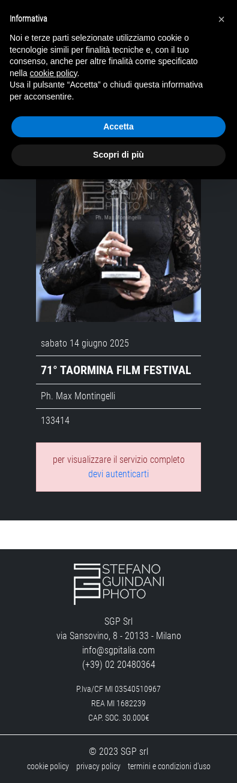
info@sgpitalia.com (118, 650)
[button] (221, 19)
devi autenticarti (118, 474)
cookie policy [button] (53, 73)
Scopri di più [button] (118, 154)
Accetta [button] (118, 126)
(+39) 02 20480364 (118, 664)
